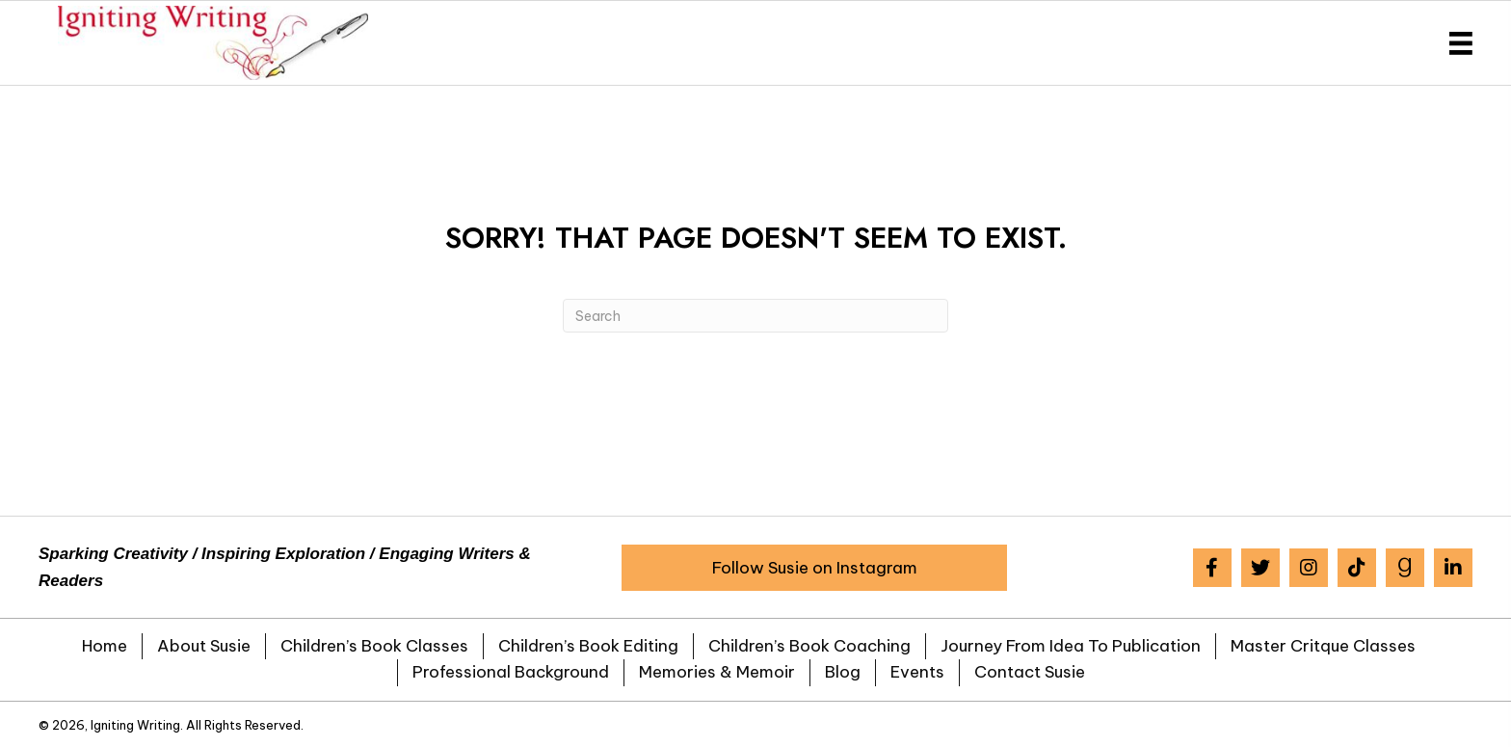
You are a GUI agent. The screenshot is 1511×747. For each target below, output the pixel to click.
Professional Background (510, 671)
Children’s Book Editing (588, 645)
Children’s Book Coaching (809, 645)
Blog (843, 671)
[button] (814, 568)
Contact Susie (1029, 671)
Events (917, 671)
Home (104, 645)
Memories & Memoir (717, 671)
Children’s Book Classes (374, 645)
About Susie (204, 645)
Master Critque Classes (1323, 645)
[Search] (755, 316)
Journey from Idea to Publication (1071, 645)
